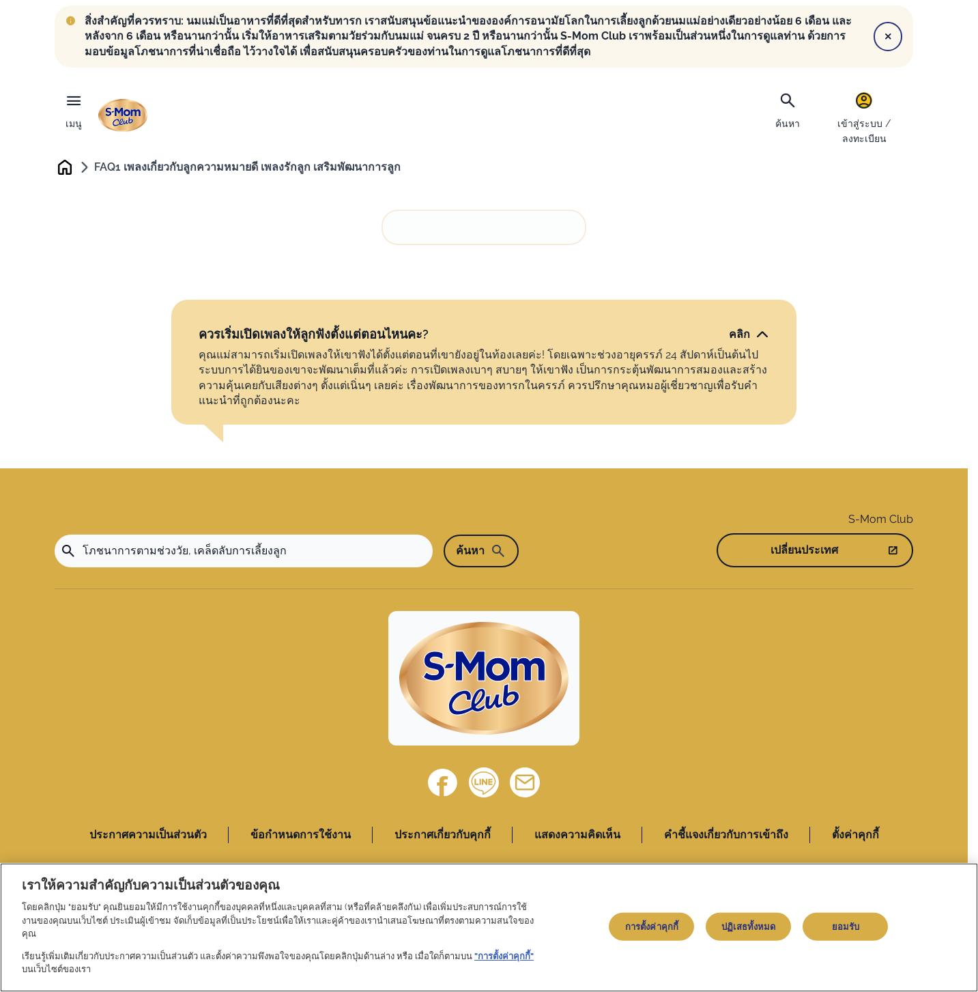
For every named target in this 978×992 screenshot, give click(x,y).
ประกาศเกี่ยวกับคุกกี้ (442, 835)
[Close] (888, 36)
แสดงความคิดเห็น (577, 835)
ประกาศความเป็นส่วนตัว (148, 835)
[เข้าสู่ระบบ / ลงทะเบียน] (864, 117)
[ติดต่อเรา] (525, 783)
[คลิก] (749, 335)
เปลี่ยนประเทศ (804, 550)
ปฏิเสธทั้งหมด (748, 926)
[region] (489, 927)
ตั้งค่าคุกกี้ (855, 835)
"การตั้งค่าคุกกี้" (504, 956)
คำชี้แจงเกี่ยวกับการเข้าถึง (726, 835)
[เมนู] (73, 108)
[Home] (484, 679)
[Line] (484, 783)
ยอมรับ (846, 926)
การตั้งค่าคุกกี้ (651, 926)
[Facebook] (443, 783)
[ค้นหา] (787, 109)
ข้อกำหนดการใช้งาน (300, 835)
